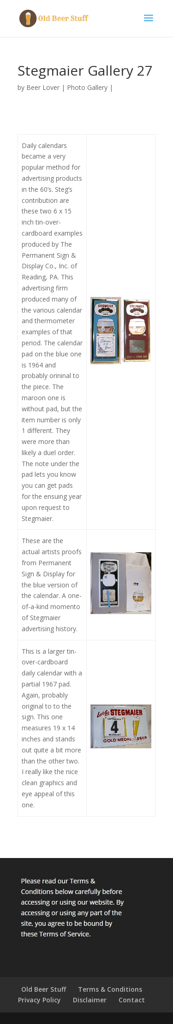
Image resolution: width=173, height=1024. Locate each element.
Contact (132, 999)
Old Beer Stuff (43, 989)
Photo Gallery (87, 87)
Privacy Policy (39, 999)
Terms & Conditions (110, 989)
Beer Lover (43, 87)
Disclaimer (90, 999)
